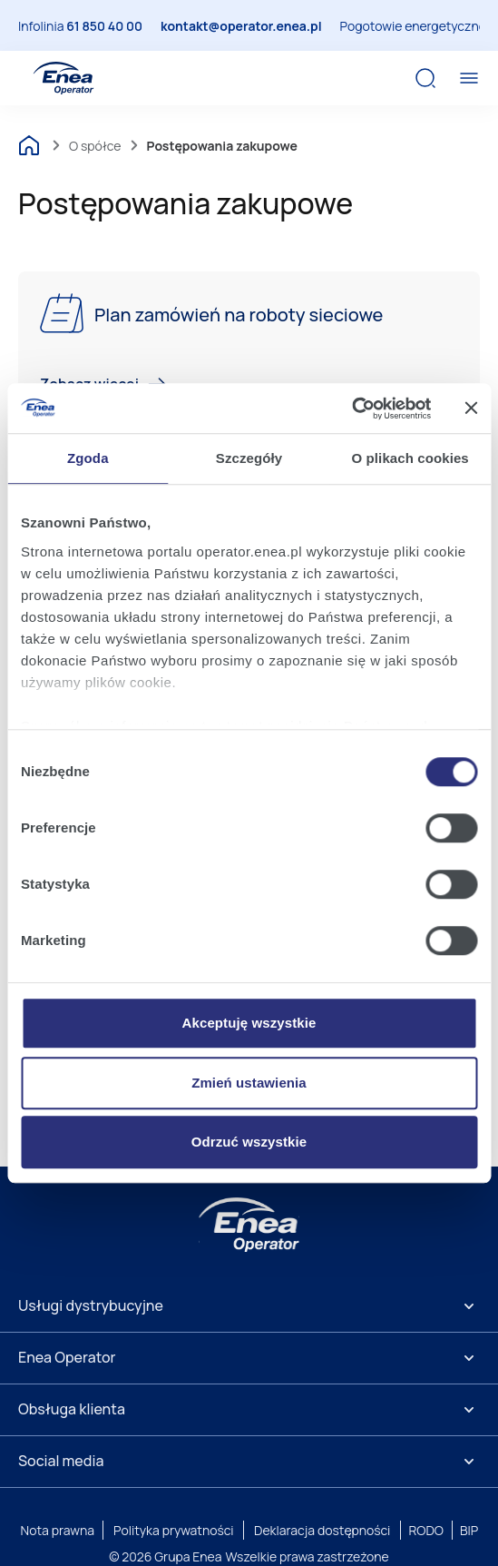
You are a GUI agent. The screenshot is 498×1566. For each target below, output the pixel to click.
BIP (469, 1530)
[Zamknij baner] (470, 408)
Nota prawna (57, 1530)
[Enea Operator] (63, 78)
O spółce (95, 145)
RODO (426, 1530)
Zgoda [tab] (88, 458)
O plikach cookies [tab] (410, 458)
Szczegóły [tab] (249, 458)
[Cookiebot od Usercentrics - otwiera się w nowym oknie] (351, 408)
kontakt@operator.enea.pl (241, 25)
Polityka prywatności (173, 1530)
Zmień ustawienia (249, 1082)
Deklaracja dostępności (322, 1530)
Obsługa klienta (71, 1409)
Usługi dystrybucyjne (90, 1305)
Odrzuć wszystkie (249, 1141)
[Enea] (249, 1224)
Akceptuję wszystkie (249, 1022)
